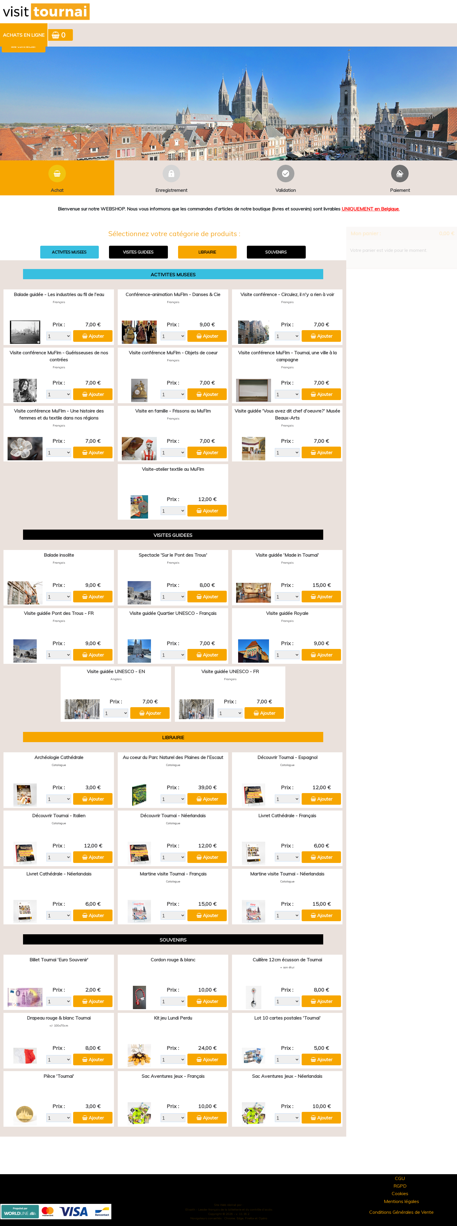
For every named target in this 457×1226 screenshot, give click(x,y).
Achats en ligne (24, 35)
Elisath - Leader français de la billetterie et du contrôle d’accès (228, 1209)
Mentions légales (401, 1201)
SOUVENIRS (276, 252)
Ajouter (96, 336)
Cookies (400, 1193)
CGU (400, 1178)
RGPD (400, 1186)
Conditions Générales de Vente (401, 1212)
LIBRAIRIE (207, 252)
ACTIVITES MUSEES (69, 252)
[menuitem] (24, 35)
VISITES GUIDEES (138, 252)
